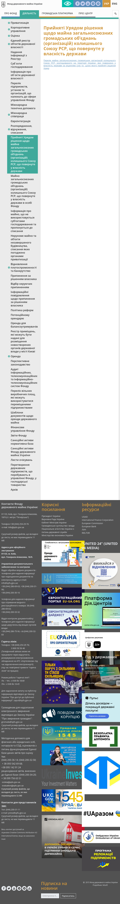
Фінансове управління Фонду (22, 428)
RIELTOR (86, 533)
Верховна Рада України (53, 519)
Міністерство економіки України (57, 535)
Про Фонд (10, 13)
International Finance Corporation (97, 520)
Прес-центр (86, 13)
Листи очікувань (21, 460)
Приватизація (18, 22)
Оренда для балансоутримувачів (24, 324)
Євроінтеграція (20, 121)
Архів (14, 489)
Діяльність (29, 13)
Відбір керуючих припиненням (21, 285)
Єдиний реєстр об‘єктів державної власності (21, 44)
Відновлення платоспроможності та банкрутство (22, 267)
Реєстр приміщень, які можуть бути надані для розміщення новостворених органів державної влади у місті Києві (23, 341)
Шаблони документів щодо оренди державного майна (24, 417)
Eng (114, 3)
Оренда (14, 356)
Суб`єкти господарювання (22, 65)
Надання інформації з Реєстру (19, 55)
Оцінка (14, 35)
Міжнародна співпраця (17, 114)
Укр (106, 3)
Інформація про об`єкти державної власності (23, 75)
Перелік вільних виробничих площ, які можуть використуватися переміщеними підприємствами (23, 399)
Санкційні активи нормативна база (22, 441)
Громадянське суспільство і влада (58, 525)
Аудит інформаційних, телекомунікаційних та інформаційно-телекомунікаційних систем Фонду (24, 377)
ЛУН (84, 529)
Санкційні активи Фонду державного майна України (23, 452)
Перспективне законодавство (20, 362)
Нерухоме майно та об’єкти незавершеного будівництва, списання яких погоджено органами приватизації (23, 247)
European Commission (92, 523)
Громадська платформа (57, 13)
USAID (85, 516)
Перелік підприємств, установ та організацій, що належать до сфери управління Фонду (23, 91)
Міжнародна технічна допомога (23, 106)
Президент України (51, 516)
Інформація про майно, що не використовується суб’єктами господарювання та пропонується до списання (23, 221)
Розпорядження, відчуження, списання (20, 129)
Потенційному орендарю (20, 316)
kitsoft (105, 885)
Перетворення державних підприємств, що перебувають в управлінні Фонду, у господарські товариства (23, 475)
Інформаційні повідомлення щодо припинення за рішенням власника (23, 298)
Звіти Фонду (19, 435)
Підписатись (68, 896)
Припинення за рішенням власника (24, 277)
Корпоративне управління (19, 29)
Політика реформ (22, 310)
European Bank (89, 526)
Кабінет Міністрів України (54, 522)
